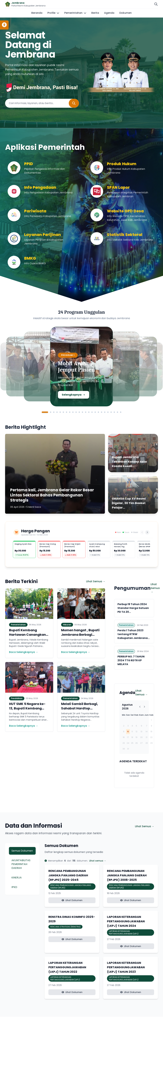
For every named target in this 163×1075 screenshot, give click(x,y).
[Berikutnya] (147, 532)
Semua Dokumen (22, 851)
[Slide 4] (57, 412)
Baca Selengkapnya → (23, 652)
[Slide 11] (79, 412)
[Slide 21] (111, 412)
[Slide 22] (114, 412)
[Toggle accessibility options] (4, 25)
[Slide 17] (98, 412)
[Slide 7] (66, 412)
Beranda (36, 13)
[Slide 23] (117, 412)
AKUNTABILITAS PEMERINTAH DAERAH (20, 864)
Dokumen (125, 13)
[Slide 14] (88, 412)
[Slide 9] (73, 412)
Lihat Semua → (95, 581)
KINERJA (16, 877)
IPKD (14, 887)
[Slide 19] (104, 412)
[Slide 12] (82, 412)
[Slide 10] (76, 412)
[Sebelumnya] (142, 532)
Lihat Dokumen (72, 900)
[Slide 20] (108, 412)
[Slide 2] (50, 412)
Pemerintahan (75, 13)
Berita (95, 13)
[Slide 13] (85, 412)
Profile (53, 13)
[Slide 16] (95, 412)
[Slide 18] (101, 412)
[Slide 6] (63, 412)
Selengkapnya (76, 395)
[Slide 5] (60, 412)
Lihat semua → (97, 860)
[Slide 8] (69, 412)
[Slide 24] (120, 412)
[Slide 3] (53, 412)
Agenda (109, 13)
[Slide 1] (45, 412)
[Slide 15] (92, 412)
